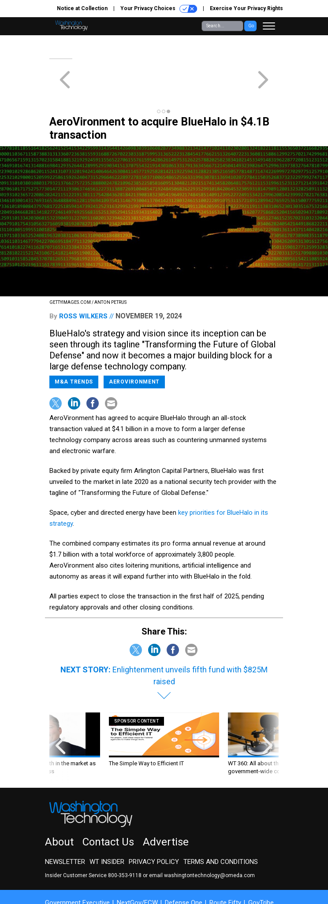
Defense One (183, 871)
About (59, 810)
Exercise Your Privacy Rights (246, 8)
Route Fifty (225, 871)
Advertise (166, 810)
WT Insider (106, 830)
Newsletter (65, 830)
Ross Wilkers (83, 284)
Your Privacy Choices (158, 9)
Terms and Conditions (220, 830)
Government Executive (77, 871)
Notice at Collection (82, 8)
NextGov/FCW (137, 871)
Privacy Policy (154, 830)
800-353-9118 (125, 844)
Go (251, 25)
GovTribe (261, 871)
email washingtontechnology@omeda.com (202, 844)
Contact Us (108, 810)
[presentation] (60, 716)
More (59, 879)
